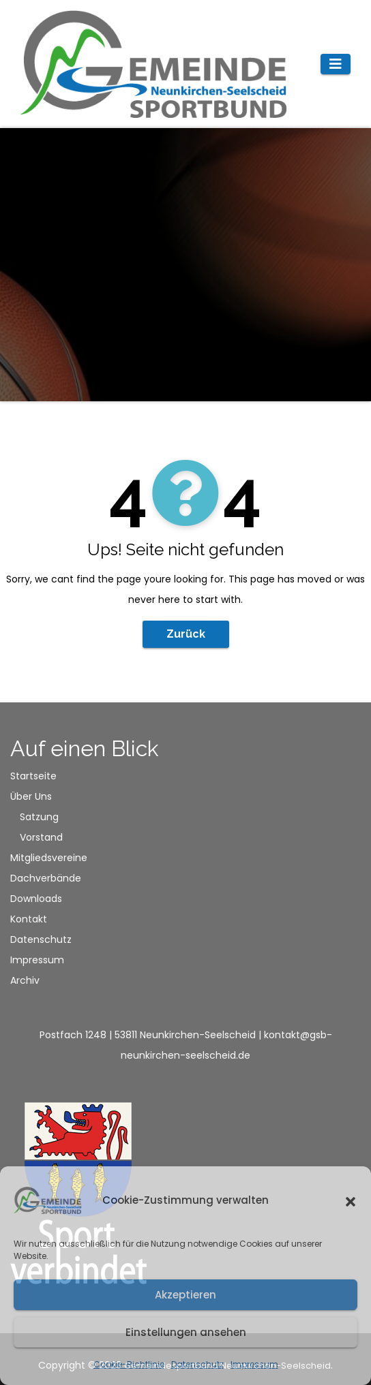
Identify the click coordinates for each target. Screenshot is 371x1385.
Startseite (33, 776)
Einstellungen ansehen (185, 1332)
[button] (350, 1200)
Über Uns (31, 796)
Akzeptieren (185, 1295)
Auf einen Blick (84, 748)
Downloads (36, 898)
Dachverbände (45, 878)
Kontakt (28, 919)
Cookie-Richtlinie (128, 1364)
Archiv (25, 980)
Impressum (254, 1364)
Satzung (39, 817)
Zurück (185, 633)
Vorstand (41, 837)
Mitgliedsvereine (48, 858)
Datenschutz (197, 1364)
